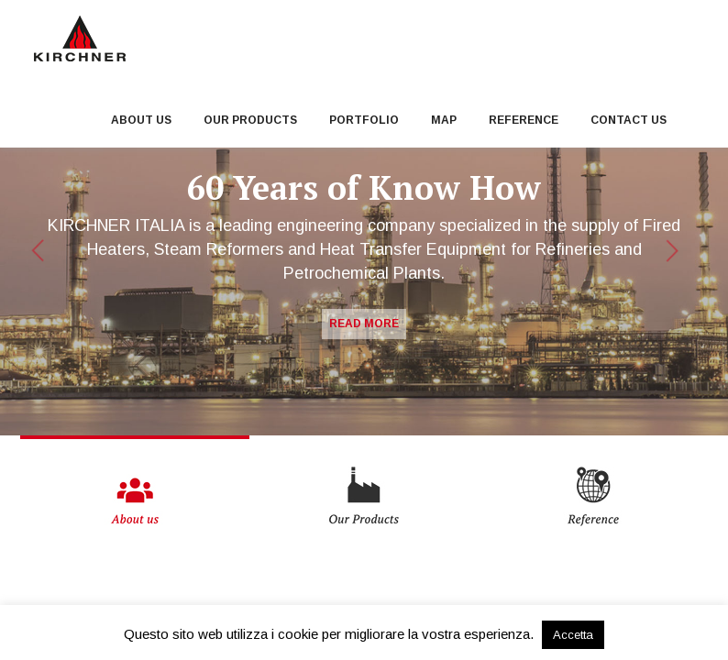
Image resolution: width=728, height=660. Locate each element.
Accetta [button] (573, 635)
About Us (141, 120)
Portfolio (364, 120)
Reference (523, 120)
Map (444, 120)
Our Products (250, 120)
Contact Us (628, 120)
